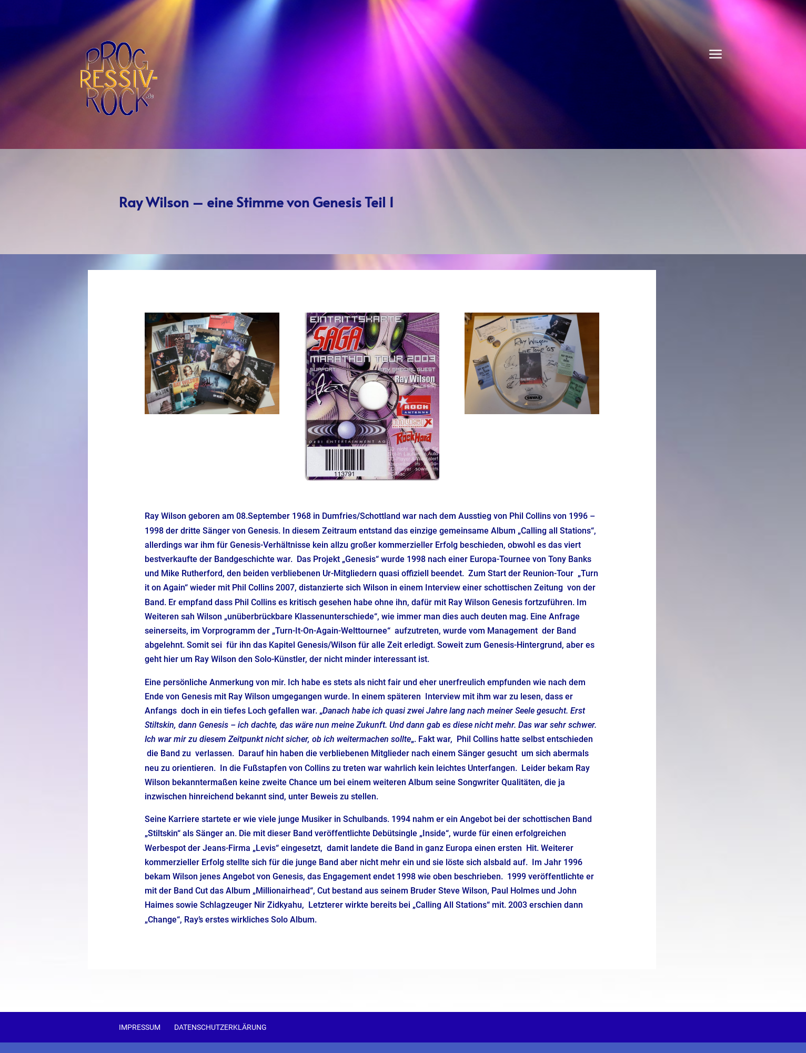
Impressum (139, 1027)
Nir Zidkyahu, (279, 905)
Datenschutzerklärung (220, 1027)
